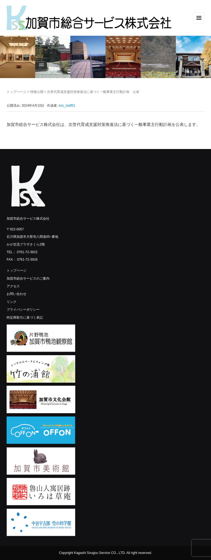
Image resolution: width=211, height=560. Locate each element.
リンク (11, 302)
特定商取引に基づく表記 (25, 317)
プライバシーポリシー (23, 309)
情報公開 (36, 92)
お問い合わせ (16, 294)
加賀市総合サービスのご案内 (28, 278)
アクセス (13, 286)
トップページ (16, 92)
